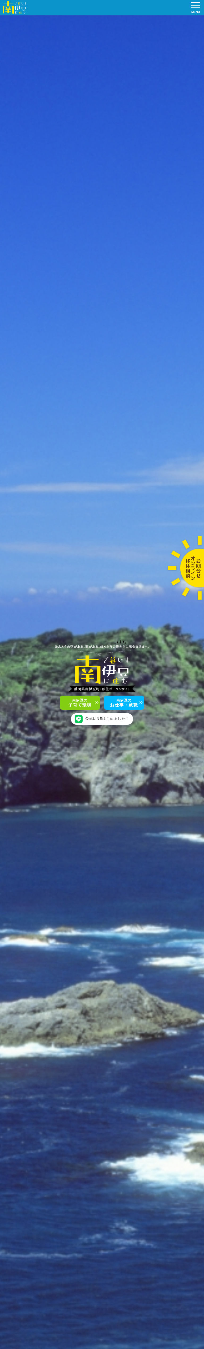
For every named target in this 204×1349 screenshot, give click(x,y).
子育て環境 (80, 702)
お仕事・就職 (124, 702)
